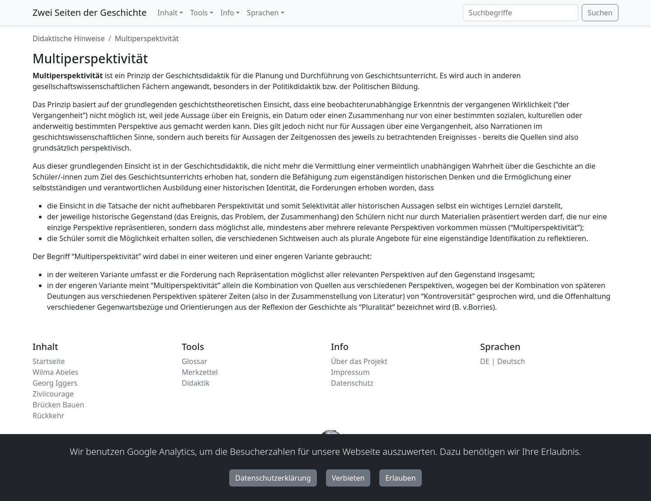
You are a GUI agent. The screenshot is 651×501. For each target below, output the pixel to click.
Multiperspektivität (147, 38)
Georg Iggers (55, 383)
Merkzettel (200, 372)
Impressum (350, 372)
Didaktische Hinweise (69, 38)
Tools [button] (199, 13)
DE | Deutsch (502, 361)
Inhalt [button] (167, 13)
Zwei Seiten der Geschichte (89, 12)
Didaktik (196, 383)
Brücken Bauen (58, 405)
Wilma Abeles (55, 372)
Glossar (194, 361)
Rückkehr (48, 416)
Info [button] (228, 13)
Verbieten (348, 478)
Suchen (600, 13)
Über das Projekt (359, 361)
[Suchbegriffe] (520, 12)
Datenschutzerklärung (273, 478)
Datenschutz (352, 383)
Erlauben (400, 478)
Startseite (49, 361)
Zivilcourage (53, 394)
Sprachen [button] (262, 13)
